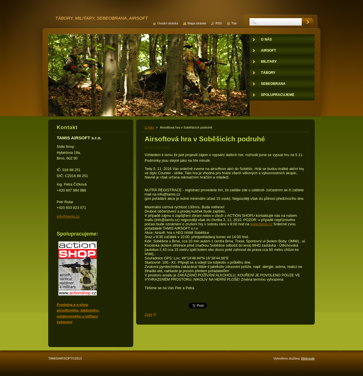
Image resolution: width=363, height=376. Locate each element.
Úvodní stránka (167, 23)
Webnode (308, 358)
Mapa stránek (196, 23)
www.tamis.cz (261, 224)
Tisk (234, 23)
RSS (219, 23)
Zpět (148, 314)
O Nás (149, 127)
